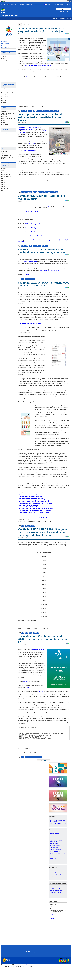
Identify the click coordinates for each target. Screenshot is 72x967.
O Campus (4, 56)
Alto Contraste (59, 4)
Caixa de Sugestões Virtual (56, 890)
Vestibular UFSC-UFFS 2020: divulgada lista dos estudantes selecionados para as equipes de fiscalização (42, 532)
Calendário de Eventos (6, 62)
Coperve (34, 369)
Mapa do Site (67, 4)
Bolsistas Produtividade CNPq (8, 118)
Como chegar (4, 76)
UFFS (57, 111)
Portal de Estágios (54, 843)
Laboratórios (4, 116)
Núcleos (3, 64)
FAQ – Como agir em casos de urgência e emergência (56, 887)
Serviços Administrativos (55, 894)
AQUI (27, 687)
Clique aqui (52, 914)
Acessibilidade (51, 4)
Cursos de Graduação (6, 94)
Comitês (3, 66)
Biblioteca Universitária (55, 851)
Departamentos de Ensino (7, 92)
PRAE (51, 862)
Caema (3, 180)
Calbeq (3, 186)
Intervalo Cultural (5, 188)
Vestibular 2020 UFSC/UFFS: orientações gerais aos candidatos (43, 284)
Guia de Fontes (5, 139)
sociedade (47, 192)
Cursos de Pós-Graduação (7, 96)
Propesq (3, 122)
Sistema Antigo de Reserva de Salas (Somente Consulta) (58, 824)
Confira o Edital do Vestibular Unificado (30, 323)
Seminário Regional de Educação (45, 111)
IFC (34, 111)
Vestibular (45, 246)
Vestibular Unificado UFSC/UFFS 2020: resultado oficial (42, 197)
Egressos (3, 100)
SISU (2, 153)
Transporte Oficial (54, 873)
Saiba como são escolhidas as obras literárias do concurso (35, 507)
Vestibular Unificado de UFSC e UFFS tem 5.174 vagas (34, 512)
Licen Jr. (3, 190)
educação (24, 111)
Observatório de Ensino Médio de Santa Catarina (38, 65)
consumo (29, 192)
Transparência (4, 74)
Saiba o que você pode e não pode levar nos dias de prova (35, 500)
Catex (2, 178)
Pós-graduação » (5, 43)
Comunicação (4, 60)
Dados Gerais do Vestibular (32, 232)
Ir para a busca (20, 4)
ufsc (56, 192)
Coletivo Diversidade (6, 176)
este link (25, 681)
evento (30, 111)
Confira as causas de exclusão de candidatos (31, 498)
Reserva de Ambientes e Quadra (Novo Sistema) (57, 821)
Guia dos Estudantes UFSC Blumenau (56, 834)
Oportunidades (5, 124)
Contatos (3, 77)
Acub (2, 170)
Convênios (52, 878)
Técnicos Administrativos (55, 919)
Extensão (40, 192)
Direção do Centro (5, 90)
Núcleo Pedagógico (54, 847)
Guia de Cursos (5, 47)
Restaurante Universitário (56, 849)
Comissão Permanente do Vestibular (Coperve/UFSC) (34, 206)
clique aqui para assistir (30, 150)
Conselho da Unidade (6, 89)
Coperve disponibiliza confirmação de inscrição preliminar (35, 503)
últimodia (31, 757)
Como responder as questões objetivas (30, 494)
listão (22, 246)
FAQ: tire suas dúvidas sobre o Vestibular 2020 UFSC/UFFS (35, 510)
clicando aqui (29, 76)
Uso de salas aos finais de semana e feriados (58, 854)
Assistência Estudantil (55, 845)
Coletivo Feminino (5, 174)
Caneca (3, 182)
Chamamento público (6, 72)
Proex (2, 143)
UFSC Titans (4, 172)
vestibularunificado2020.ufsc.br (33, 212)
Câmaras (3, 68)
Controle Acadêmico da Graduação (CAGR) (58, 837)
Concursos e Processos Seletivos (7, 158)
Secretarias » (4, 98)
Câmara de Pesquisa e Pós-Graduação (8, 114)
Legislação (3, 102)
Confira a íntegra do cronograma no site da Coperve (33, 743)
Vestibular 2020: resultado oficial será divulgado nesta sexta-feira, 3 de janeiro (43, 251)
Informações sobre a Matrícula (33, 236)
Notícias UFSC (26, 274)
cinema (23, 192)
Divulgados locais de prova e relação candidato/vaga (34, 501)
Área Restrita (56, 18)
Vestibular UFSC (5, 151)
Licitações (3, 70)
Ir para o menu (13, 4)
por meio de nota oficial (30, 261)
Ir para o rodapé (28, 4)
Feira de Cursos (5, 135)
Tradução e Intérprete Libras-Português (56, 875)
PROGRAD (52, 860)
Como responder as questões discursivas (30, 496)
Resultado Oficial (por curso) (33, 228)
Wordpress (27, 964)
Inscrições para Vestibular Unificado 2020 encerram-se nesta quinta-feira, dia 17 (43, 639)
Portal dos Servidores (55, 871)
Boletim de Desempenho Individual (35, 224)
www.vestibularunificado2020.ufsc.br (50, 270)
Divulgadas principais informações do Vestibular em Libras (36, 508)
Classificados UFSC (54, 896)
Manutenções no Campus (55, 892)
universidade (37, 246)
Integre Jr (3, 168)
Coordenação (4, 111)
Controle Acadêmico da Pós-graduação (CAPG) (56, 841)
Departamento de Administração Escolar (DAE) (57, 857)
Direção (3, 58)
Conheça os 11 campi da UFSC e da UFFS (30, 505)
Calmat (3, 184)
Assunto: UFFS (26, 24)
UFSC (2, 45)
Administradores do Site (65, 18)
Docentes (52, 918)
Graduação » (4, 41)
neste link (32, 143)
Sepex (2, 137)
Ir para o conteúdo (5, 4)
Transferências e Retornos (7, 155)
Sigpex (3, 141)
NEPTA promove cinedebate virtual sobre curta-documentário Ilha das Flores (40, 117)
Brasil (4, 1)
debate (35, 192)
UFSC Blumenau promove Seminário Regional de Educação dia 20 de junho (42, 30)
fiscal (22, 632)
